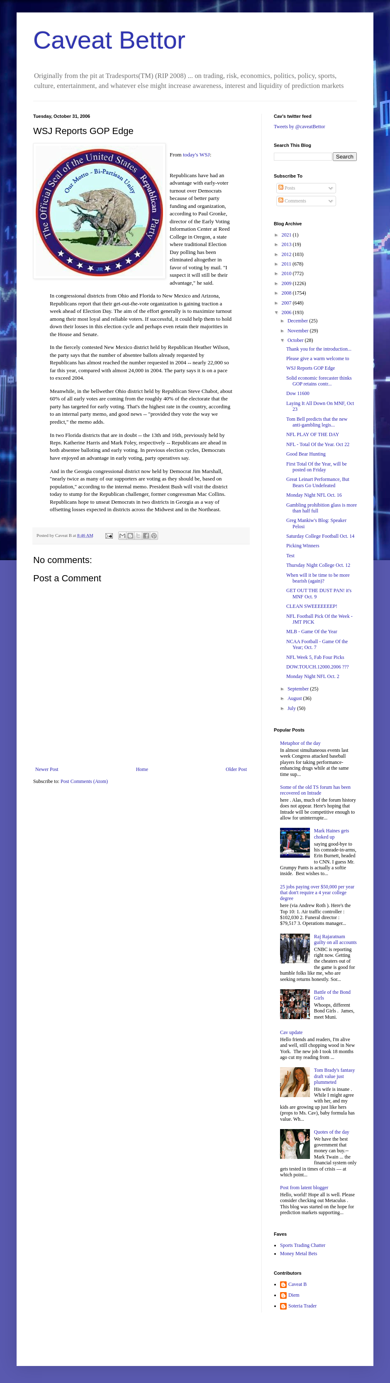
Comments (292, 201)
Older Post (236, 769)
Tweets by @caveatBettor (299, 126)
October (296, 340)
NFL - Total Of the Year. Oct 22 (317, 444)
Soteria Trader (302, 1306)
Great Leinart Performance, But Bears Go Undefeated (317, 482)
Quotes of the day (331, 1132)
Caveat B (297, 1284)
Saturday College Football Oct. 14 (320, 536)
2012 (287, 254)
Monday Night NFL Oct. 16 (314, 495)
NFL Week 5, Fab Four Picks (315, 657)
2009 (287, 283)
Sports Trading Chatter (302, 1245)
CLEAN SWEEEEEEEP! (311, 606)
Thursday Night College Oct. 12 (318, 565)
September (299, 689)
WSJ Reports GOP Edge (310, 368)
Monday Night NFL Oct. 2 (312, 676)
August (295, 698)
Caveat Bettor (109, 40)
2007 (287, 303)
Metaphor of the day (300, 743)
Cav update (291, 1032)
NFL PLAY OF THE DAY (312, 434)
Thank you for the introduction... (318, 349)
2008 (287, 293)
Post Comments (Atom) (84, 781)
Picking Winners (302, 546)
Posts (286, 188)
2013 (287, 244)
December (298, 321)
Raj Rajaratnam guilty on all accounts (335, 939)
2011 (287, 264)
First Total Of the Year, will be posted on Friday (316, 467)
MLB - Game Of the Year (311, 631)
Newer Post (46, 769)
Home (142, 769)
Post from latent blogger (304, 1187)
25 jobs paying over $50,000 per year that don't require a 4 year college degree (317, 893)
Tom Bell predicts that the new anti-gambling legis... (316, 422)
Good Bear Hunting (306, 454)
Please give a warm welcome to (317, 358)
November (299, 331)
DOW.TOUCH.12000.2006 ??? (317, 667)
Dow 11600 (298, 393)
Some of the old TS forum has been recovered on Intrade (315, 790)
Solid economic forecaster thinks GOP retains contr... (319, 381)
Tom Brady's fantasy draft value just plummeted (334, 1076)
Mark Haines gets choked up (331, 833)
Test (290, 556)
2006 (287, 312)
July (292, 708)
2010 (287, 273)
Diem (294, 1295)
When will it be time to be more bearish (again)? (318, 578)
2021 (287, 235)
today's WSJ (196, 154)
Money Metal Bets (298, 1253)
